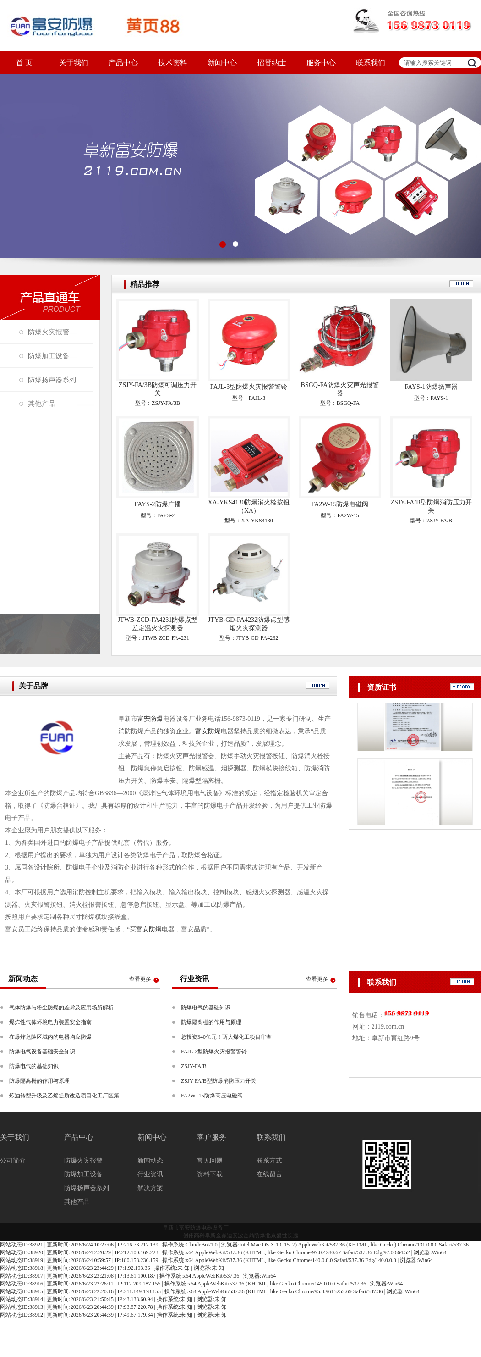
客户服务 (211, 1137)
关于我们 (73, 62)
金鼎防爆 (254, 1235)
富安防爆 (150, 718)
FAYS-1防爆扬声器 (430, 386)
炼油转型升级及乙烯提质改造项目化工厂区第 (64, 1095)
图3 (240, 166)
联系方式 (269, 1160)
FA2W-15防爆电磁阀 (340, 504)
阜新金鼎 (216, 1235)
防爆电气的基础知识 (34, 1066)
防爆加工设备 (48, 356)
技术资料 (172, 62)
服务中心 (321, 62)
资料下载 (210, 1174)
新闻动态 (150, 1160)
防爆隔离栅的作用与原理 (39, 1081)
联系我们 (370, 62)
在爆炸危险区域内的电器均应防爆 (50, 1037)
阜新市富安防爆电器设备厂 (196, 1227)
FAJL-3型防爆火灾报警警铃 (249, 386)
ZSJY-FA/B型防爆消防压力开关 (218, 1081)
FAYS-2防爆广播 (157, 504)
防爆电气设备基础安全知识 (42, 1051)
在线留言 (269, 1174)
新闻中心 (222, 62)
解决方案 (150, 1188)
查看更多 (140, 979)
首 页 (24, 62)
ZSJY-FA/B (194, 1066)
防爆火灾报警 (48, 332)
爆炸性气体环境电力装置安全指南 (50, 1022)
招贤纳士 (271, 62)
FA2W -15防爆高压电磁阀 (212, 1095)
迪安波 (235, 1235)
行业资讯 (150, 1174)
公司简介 (13, 1160)
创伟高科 (194, 1235)
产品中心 (123, 62)
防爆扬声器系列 (52, 379)
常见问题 (210, 1160)
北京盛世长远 (281, 1235)
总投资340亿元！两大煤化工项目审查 (226, 1037)
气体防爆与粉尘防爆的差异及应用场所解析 (61, 1007)
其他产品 (41, 403)
